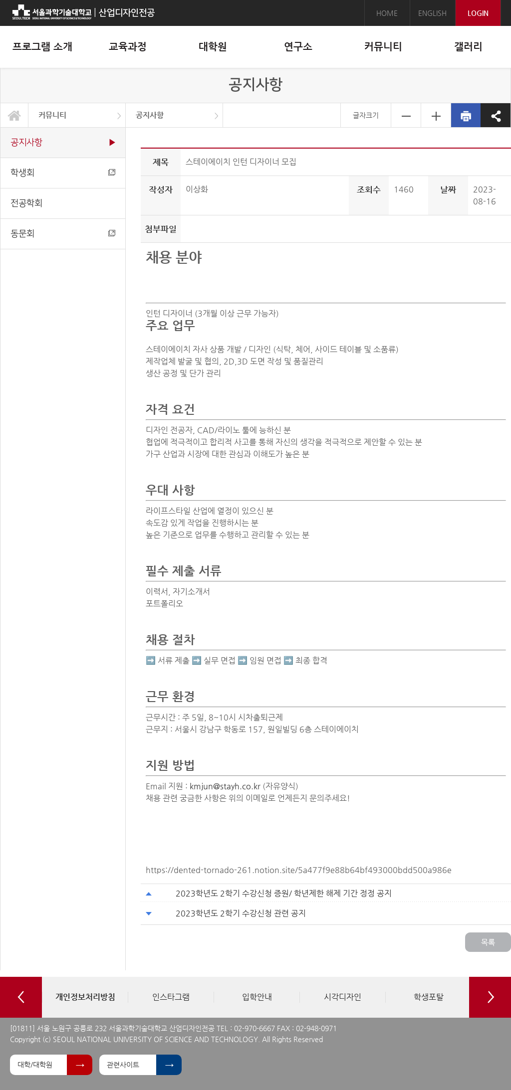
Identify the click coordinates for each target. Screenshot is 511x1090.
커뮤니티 (52, 115)
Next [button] (490, 997)
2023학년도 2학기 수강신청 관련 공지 (241, 913)
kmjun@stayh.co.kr (225, 786)
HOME (387, 13)
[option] (85, 997)
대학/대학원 (34, 1065)
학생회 (62, 173)
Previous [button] (21, 997)
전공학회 (26, 203)
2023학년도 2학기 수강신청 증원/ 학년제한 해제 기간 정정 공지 (284, 893)
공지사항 (150, 115)
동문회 (62, 233)
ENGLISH (432, 13)
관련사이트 (123, 1065)
